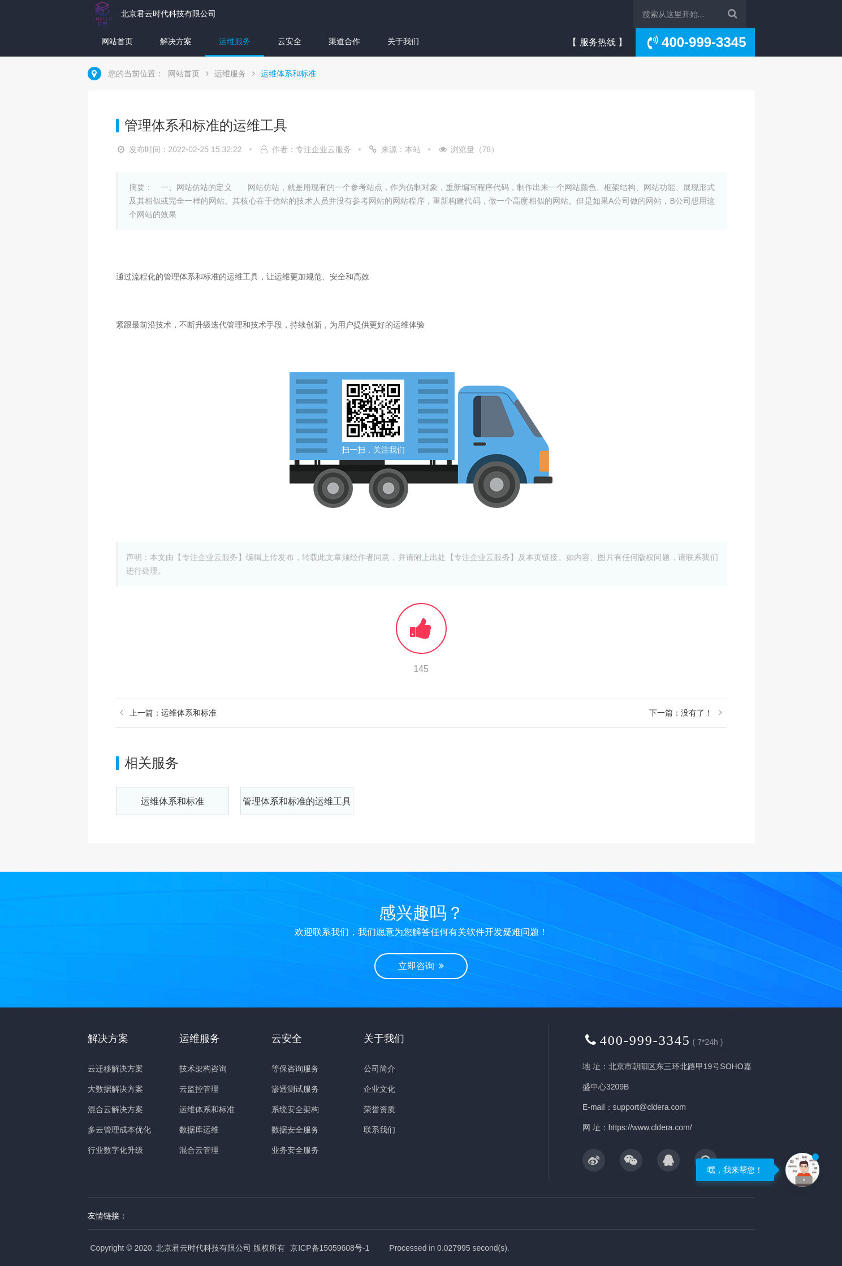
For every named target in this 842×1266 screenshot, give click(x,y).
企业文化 (379, 1088)
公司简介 (379, 1068)
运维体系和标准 (288, 73)
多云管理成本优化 (119, 1129)
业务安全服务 (295, 1150)
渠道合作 (344, 41)
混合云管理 (199, 1150)
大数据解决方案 (115, 1088)
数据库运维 (199, 1129)
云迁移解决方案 (115, 1068)
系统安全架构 (295, 1109)
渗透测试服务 (295, 1088)
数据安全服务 (295, 1129)
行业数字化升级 (115, 1150)
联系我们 (379, 1129)
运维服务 (235, 41)
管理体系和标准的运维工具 (297, 801)
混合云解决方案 (115, 1109)
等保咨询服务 (295, 1068)
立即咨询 (421, 966)
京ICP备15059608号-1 (329, 1247)
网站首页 (117, 41)
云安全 (289, 41)
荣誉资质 (379, 1109)
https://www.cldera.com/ (650, 1127)
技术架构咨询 (203, 1068)
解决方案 (176, 41)
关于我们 (403, 41)
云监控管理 (199, 1088)
